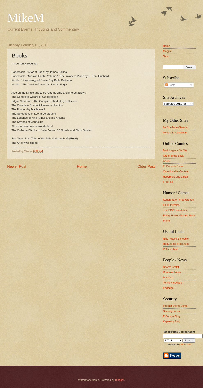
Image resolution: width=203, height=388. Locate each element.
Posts (170, 84)
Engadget (168, 287)
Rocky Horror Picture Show (179, 215)
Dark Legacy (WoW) (175, 150)
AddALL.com (185, 344)
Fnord (166, 220)
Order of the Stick (173, 155)
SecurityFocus (171, 311)
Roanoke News (172, 272)
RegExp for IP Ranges (176, 243)
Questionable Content (176, 171)
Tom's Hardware (172, 282)
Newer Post (16, 166)
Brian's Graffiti (171, 267)
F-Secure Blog (171, 316)
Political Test (170, 249)
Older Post (146, 166)
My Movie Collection (175, 132)
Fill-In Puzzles (171, 205)
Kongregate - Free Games (178, 199)
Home (82, 166)
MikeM (25, 17)
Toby (166, 56)
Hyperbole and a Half (175, 176)
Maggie (167, 51)
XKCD (166, 160)
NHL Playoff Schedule (176, 238)
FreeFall (168, 181)
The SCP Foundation (175, 210)
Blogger (119, 379)
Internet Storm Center (175, 305)
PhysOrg (168, 277)
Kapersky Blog (171, 321)
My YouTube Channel (175, 127)
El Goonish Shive (173, 166)
